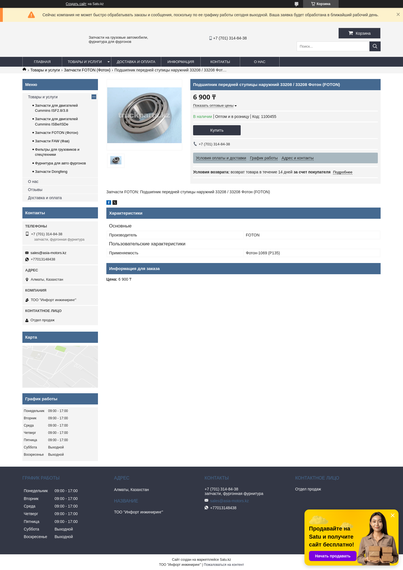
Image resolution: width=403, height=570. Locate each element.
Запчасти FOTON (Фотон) (87, 70)
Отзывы (35, 189)
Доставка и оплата (136, 62)
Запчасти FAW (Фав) (52, 141)
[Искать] (375, 46)
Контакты (220, 62)
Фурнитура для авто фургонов (60, 163)
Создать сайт (76, 4)
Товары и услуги (85, 62)
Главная (42, 62)
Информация (180, 62)
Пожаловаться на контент (224, 565)
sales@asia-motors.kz (48, 253)
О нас (259, 62)
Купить (216, 130)
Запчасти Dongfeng (51, 171)
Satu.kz (225, 560)
